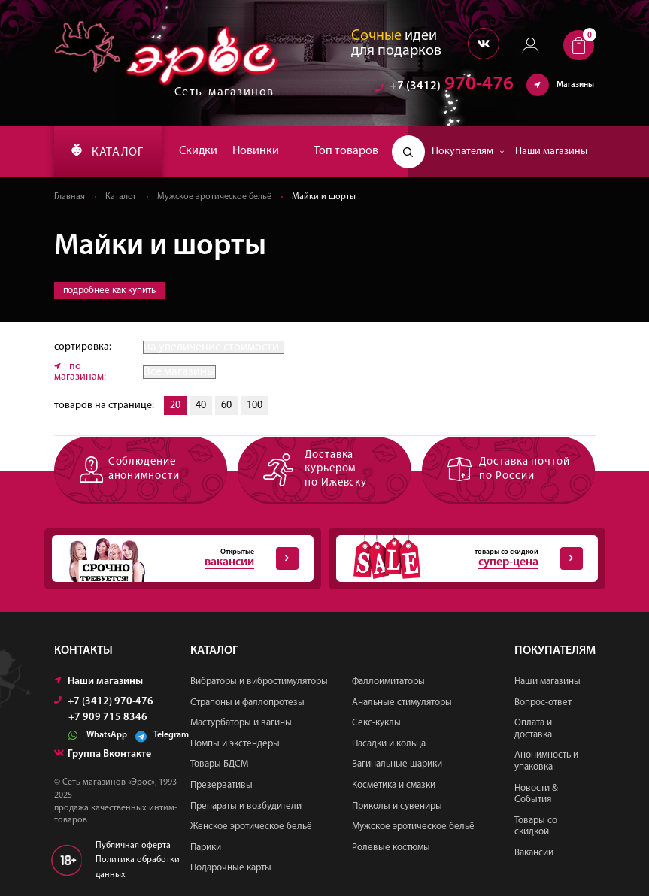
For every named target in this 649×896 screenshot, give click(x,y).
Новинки (255, 151)
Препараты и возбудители (246, 806)
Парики (205, 847)
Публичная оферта (133, 845)
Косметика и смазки (393, 785)
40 (201, 405)
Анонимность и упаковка (546, 761)
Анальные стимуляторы (402, 702)
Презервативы (221, 785)
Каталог (121, 196)
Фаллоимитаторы (388, 681)
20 (175, 405)
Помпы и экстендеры (235, 744)
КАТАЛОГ (107, 151)
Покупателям (468, 151)
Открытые (175, 558)
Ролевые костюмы (391, 847)
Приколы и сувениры (397, 806)
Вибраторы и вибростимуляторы (259, 681)
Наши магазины (551, 151)
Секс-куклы (376, 723)
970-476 (444, 86)
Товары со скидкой (535, 826)
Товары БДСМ (219, 764)
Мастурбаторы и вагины (241, 723)
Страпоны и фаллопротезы (247, 702)
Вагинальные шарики (397, 764)
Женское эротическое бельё (251, 826)
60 (226, 405)
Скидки (198, 151)
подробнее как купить (109, 290)
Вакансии (533, 853)
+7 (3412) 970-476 (103, 701)
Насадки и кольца (389, 744)
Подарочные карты (230, 868)
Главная (69, 196)
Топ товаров (346, 151)
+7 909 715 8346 (107, 718)
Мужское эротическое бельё (214, 196)
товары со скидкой (459, 558)
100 (254, 405)
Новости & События (536, 794)
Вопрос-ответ (543, 702)
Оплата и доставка (533, 729)
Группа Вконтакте (102, 754)
